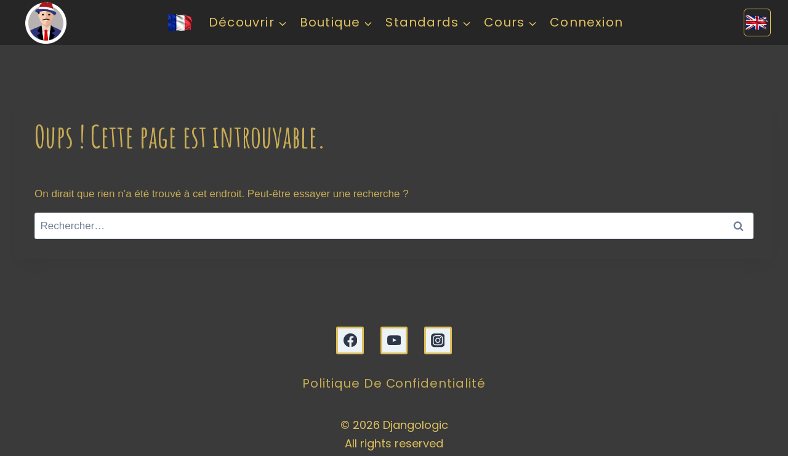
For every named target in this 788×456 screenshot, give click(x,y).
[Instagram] (438, 340)
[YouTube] (394, 340)
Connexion (586, 22)
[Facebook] (350, 340)
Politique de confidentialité (394, 384)
